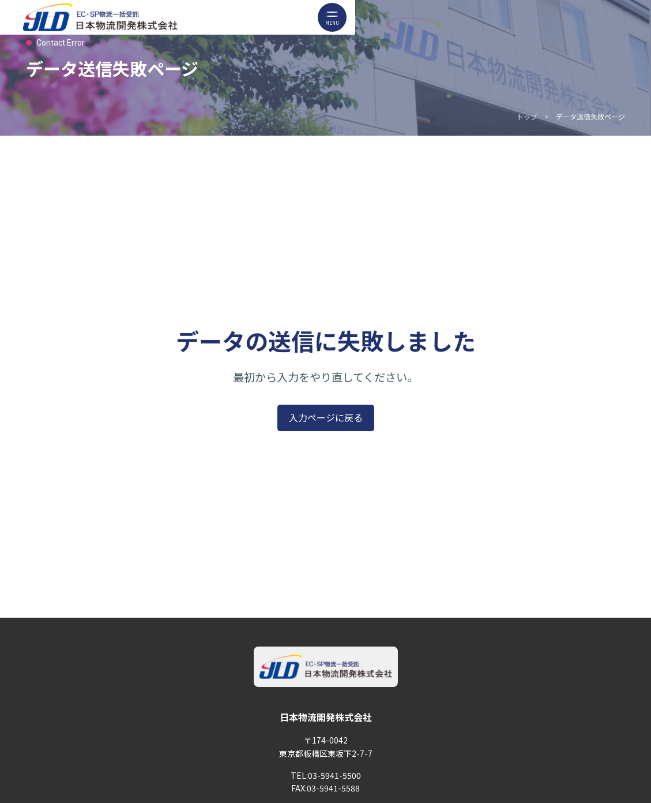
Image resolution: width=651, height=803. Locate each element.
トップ (527, 116)
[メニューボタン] (332, 17)
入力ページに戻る (326, 417)
